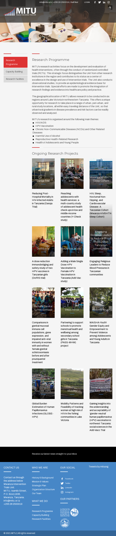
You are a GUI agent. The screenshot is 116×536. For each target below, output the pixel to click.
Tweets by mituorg (98, 466)
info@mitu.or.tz (12, 500)
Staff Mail (74, 2)
